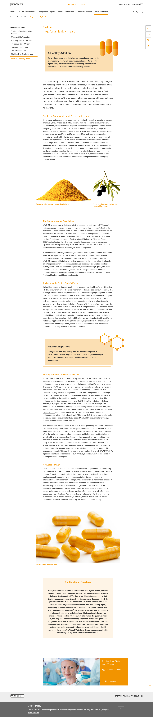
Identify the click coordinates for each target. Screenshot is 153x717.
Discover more (110, 681)
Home (12, 17)
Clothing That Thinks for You (22, 54)
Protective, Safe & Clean (20, 44)
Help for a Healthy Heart (20, 59)
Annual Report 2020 (76, 4)
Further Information (84, 12)
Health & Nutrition (101, 12)
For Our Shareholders (26, 12)
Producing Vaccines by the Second (21, 33)
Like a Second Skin (18, 51)
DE (133, 12)
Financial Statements (65, 12)
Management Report (46, 12)
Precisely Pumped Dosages (21, 41)
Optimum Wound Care (19, 47)
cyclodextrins (48, 412)
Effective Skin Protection (20, 37)
